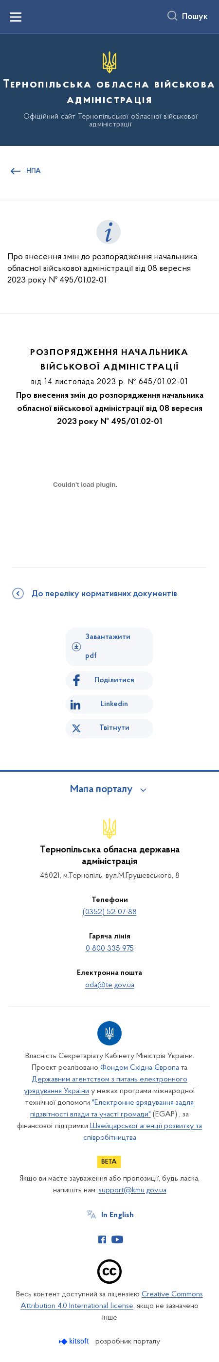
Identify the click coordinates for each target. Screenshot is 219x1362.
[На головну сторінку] (109, 88)
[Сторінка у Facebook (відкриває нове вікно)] (102, 1239)
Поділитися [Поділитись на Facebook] (114, 680)
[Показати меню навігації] (15, 17)
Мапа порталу (101, 789)
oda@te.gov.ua (109, 985)
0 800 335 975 (110, 949)
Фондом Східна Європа (139, 1068)
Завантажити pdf (107, 646)
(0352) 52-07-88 (110, 912)
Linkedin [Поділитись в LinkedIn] (114, 704)
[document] (85, 519)
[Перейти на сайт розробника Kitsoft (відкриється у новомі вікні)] (75, 1341)
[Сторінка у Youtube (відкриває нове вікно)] (117, 1239)
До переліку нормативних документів (104, 594)
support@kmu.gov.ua (132, 1190)
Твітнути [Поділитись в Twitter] (114, 728)
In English (117, 1215)
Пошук (195, 17)
